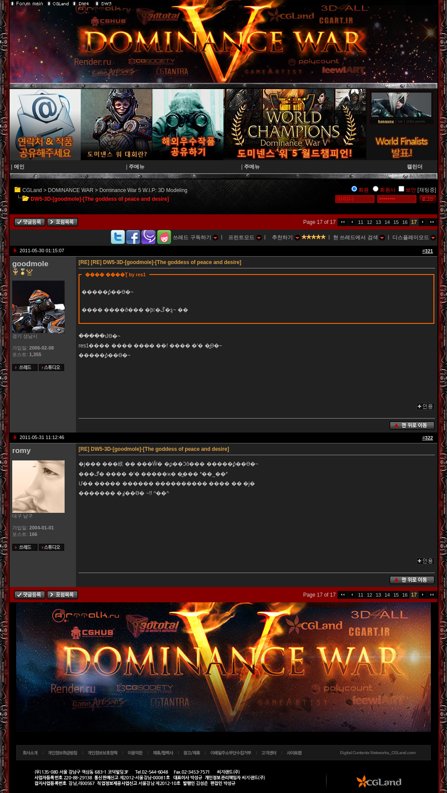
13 (378, 222)
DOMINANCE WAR (70, 190)
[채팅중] (426, 190)
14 (387, 222)
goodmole (30, 263)
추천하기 (286, 237)
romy (21, 450)
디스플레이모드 (414, 237)
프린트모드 (244, 237)
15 (396, 222)
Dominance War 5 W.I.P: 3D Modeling (144, 190)
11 (360, 222)
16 (404, 222)
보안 (411, 190)
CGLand (32, 190)
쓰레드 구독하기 (195, 237)
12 (369, 222)
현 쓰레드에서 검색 (359, 237)
